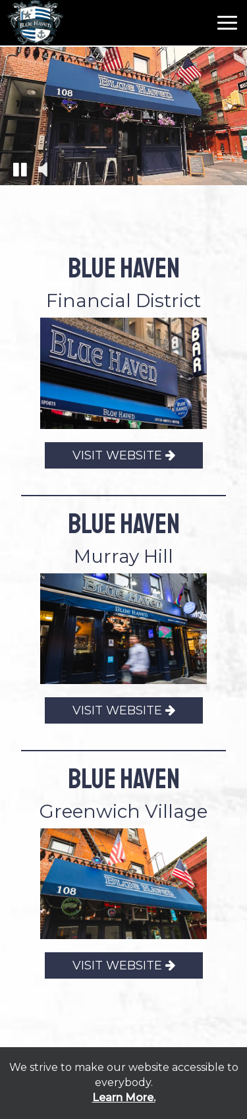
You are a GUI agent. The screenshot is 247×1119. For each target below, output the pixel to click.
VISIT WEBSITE (110, 457)
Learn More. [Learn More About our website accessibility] (123, 1097)
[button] (20, 169)
